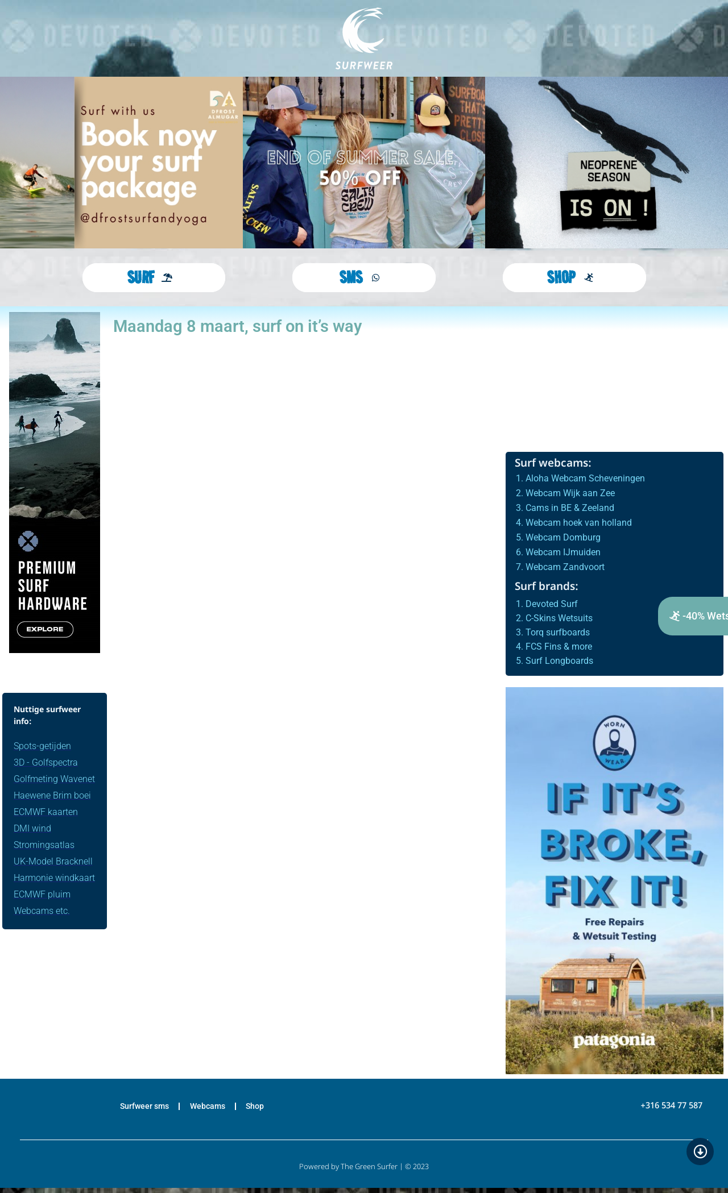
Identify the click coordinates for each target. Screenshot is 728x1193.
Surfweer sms (135, 1109)
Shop (266, 1109)
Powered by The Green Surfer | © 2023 (364, 1172)
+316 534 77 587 (671, 1109)
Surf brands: (546, 587)
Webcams (209, 1109)
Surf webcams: (553, 464)
